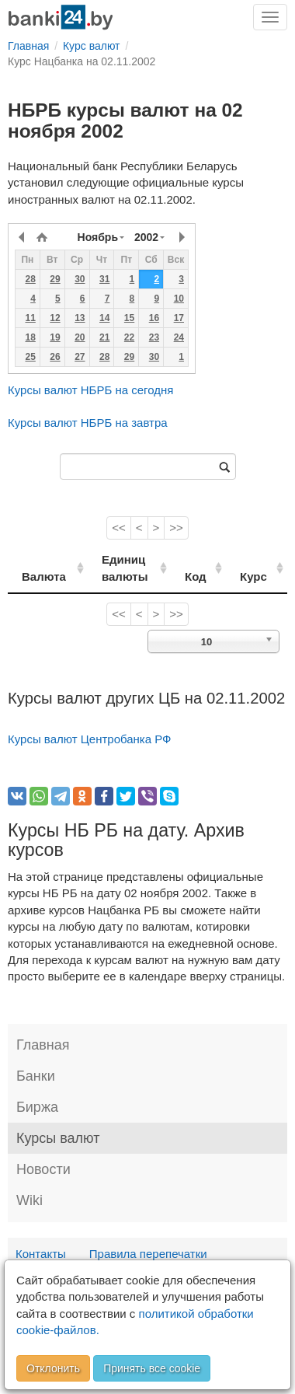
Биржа (37, 1107)
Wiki (29, 1200)
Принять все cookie (151, 1368)
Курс (258, 576)
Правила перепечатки (148, 1253)
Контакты (41, 1253)
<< (119, 527)
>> (176, 527)
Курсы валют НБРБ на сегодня (90, 390)
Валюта (44, 576)
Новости (43, 1169)
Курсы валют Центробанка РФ (90, 739)
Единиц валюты (118, 567)
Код (206, 576)
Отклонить (53, 1368)
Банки (35, 1076)
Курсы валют (57, 1138)
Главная (43, 1045)
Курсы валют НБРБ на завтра (88, 422)
